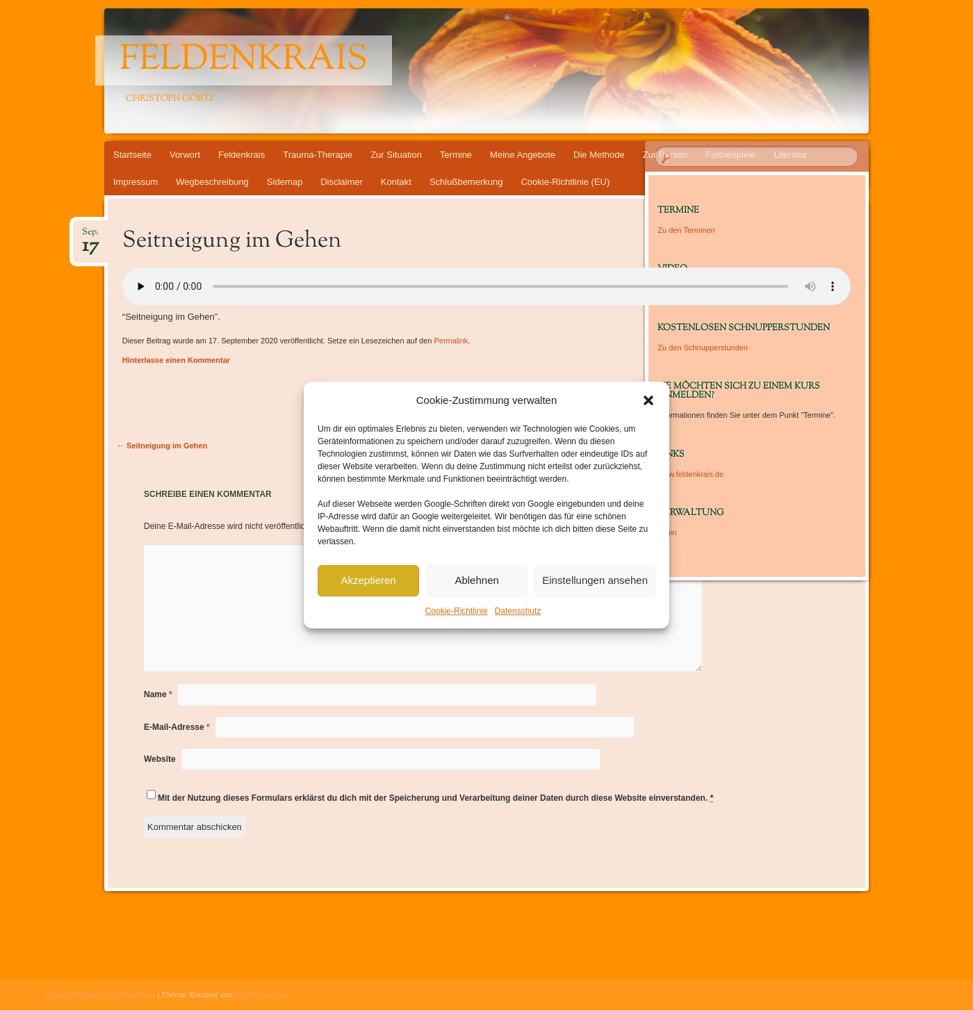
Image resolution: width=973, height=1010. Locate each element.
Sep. (90, 236)
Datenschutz (518, 611)
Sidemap (284, 182)
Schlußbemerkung (466, 182)
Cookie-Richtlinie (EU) (565, 182)
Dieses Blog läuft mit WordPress (101, 995)
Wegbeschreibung (212, 182)
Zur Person (665, 154)
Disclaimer (341, 182)
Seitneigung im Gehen (162, 445)
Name (158, 694)
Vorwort (185, 154)
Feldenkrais (244, 60)
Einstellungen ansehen (595, 580)
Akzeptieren (368, 580)
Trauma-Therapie (317, 154)
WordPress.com (262, 995)
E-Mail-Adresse (177, 727)
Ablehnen (476, 580)
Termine (456, 154)
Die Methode (599, 154)
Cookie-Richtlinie (456, 611)
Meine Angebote (522, 154)
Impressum (135, 182)
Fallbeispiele (730, 154)
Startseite (132, 154)
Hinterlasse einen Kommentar (176, 360)
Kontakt (396, 182)
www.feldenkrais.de (690, 474)
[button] (648, 400)
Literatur (790, 154)
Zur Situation (396, 154)
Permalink (451, 340)
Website (160, 759)
